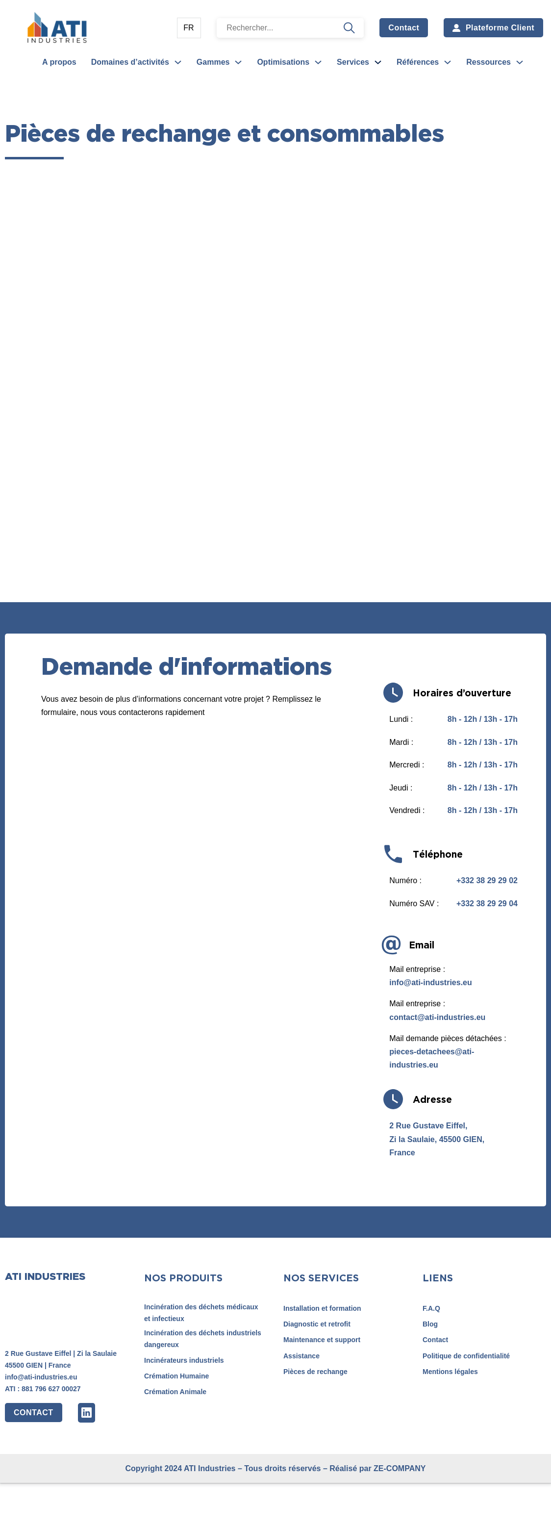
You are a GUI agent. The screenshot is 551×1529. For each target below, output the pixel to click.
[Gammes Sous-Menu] (238, 62)
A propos (59, 62)
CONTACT (33, 1412)
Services (353, 62)
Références (418, 62)
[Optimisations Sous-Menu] (318, 62)
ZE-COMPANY (400, 1468)
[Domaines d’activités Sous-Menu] (178, 62)
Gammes (213, 62)
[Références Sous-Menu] (447, 62)
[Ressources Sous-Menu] (520, 62)
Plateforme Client (493, 28)
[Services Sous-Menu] (378, 62)
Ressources (488, 62)
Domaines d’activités (130, 62)
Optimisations (283, 62)
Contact (403, 28)
